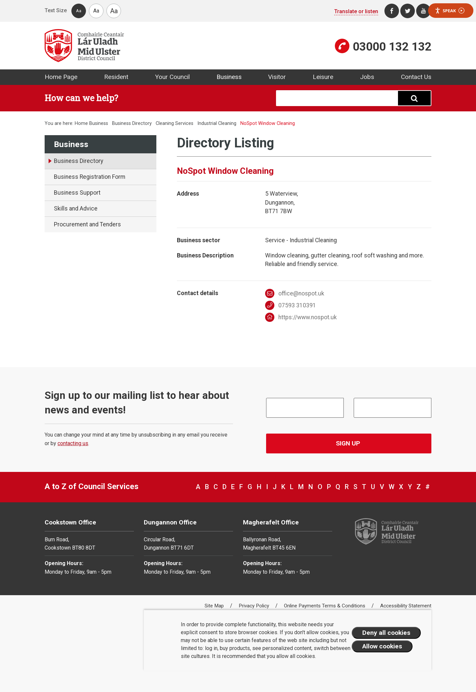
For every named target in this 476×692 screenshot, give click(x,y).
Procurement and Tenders (87, 224)
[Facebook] (391, 11)
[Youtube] (423, 11)
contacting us (73, 443)
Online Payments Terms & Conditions (325, 606)
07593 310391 (290, 305)
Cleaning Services (174, 123)
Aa (78, 10)
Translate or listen (356, 11)
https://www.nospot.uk (301, 317)
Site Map (215, 606)
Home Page (61, 77)
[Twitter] (407, 11)
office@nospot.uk (295, 293)
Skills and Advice (76, 208)
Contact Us (416, 77)
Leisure (323, 77)
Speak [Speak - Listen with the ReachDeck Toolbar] (449, 11)
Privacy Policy (254, 606)
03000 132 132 (392, 47)
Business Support (77, 192)
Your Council (172, 77)
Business (229, 77)
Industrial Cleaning (216, 123)
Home (81, 123)
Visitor (277, 77)
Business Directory (132, 123)
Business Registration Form (89, 176)
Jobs (367, 77)
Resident (116, 77)
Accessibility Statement (405, 606)
